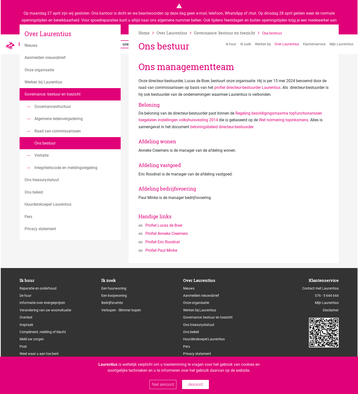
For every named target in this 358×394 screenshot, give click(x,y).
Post (23, 346)
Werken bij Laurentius (199, 310)
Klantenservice (314, 44)
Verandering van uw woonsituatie (45, 310)
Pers (186, 346)
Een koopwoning (114, 295)
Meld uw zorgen (32, 339)
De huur (25, 295)
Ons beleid (191, 332)
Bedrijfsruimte (112, 303)
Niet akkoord (163, 384)
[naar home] (147, 32)
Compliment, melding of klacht (43, 332)
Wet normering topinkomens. (284, 120)
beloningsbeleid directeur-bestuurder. (222, 126)
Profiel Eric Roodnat (162, 242)
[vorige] (175, 32)
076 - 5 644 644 (327, 295)
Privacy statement (197, 354)
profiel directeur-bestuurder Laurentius (247, 87)
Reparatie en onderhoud (38, 288)
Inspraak (26, 325)
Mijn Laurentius (341, 44)
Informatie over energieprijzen (42, 303)
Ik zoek (245, 44)
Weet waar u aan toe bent (39, 354)
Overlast (26, 317)
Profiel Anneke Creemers (166, 233)
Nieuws (188, 288)
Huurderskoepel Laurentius (204, 339)
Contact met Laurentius (320, 288)
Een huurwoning (113, 288)
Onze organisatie (196, 303)
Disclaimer (331, 310)
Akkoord (195, 384)
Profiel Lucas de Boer (163, 225)
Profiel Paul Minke (161, 250)
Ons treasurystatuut (198, 325)
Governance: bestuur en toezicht (208, 317)
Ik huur (231, 44)
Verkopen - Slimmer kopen (121, 310)
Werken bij (263, 44)
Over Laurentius (287, 44)
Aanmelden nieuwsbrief (201, 295)
